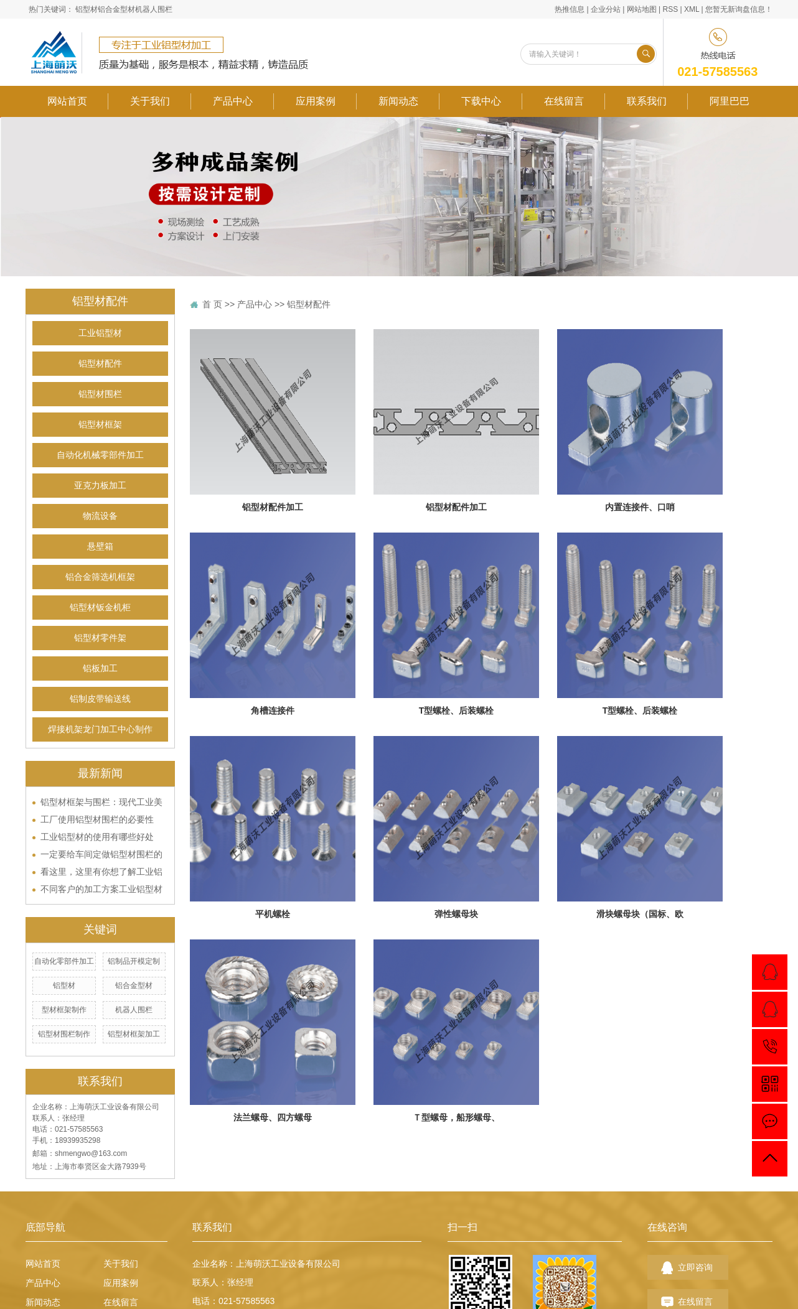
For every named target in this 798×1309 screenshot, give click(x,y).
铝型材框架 (100, 424)
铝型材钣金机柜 (100, 607)
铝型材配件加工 (272, 507)
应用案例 (316, 101)
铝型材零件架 (100, 638)
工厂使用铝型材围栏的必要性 (97, 819)
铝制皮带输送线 (100, 699)
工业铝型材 (100, 333)
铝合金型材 (116, 9)
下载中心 (481, 101)
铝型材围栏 (100, 394)
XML (691, 9)
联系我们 (647, 101)
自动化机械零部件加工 (100, 455)
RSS (670, 9)
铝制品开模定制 (134, 961)
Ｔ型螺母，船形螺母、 (456, 1117)
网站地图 (642, 9)
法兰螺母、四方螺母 (272, 1117)
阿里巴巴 (729, 101)
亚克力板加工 (100, 485)
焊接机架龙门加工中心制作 (100, 729)
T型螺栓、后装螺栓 (456, 710)
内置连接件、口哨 (640, 507)
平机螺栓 (272, 914)
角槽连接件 (272, 710)
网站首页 (67, 101)
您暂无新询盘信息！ (738, 9)
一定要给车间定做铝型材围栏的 (101, 854)
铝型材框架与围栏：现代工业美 (101, 802)
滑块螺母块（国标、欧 (639, 914)
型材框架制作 (64, 1009)
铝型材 (86, 9)
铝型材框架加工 (134, 1034)
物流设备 (100, 516)
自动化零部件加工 (64, 961)
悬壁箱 (100, 546)
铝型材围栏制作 (64, 1034)
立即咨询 (695, 1267)
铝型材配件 (100, 363)
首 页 (212, 304)
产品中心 (233, 101)
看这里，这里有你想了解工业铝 (101, 872)
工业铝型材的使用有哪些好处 (97, 837)
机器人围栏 (153, 9)
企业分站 (606, 9)
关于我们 (150, 101)
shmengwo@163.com (91, 1153)
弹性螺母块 (456, 914)
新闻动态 (398, 101)
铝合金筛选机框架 (100, 577)
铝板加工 (100, 668)
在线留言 (564, 101)
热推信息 (569, 9)
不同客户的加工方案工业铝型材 (101, 889)
